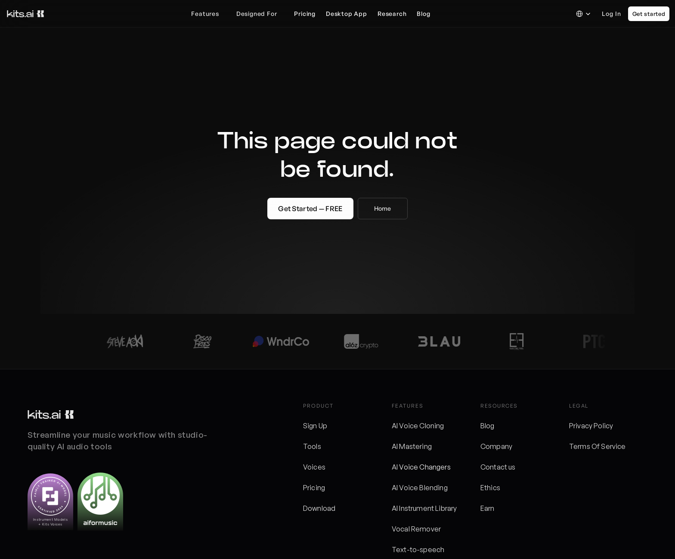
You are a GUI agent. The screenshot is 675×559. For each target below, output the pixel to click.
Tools (312, 446)
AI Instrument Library (424, 508)
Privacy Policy (591, 425)
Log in (611, 13)
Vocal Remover (416, 529)
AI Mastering (412, 446)
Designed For (256, 13)
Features (205, 13)
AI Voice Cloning (418, 425)
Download (319, 508)
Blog (487, 425)
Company (496, 446)
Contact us (498, 467)
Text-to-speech (418, 549)
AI (395, 467)
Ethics (490, 487)
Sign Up (315, 425)
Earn (487, 508)
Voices (314, 467)
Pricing (314, 487)
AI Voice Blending (420, 487)
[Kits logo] (51, 414)
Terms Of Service (597, 446)
